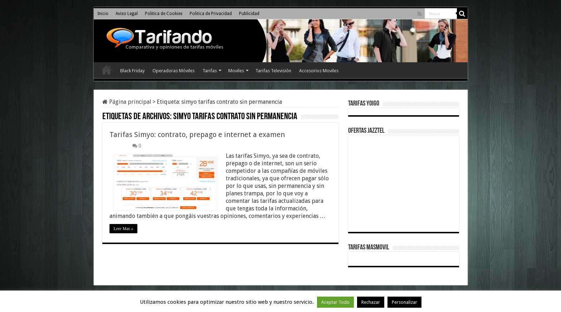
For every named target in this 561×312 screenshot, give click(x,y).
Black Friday (132, 70)
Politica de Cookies (163, 13)
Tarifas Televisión (273, 70)
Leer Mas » (123, 228)
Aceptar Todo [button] (335, 302)
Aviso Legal (127, 13)
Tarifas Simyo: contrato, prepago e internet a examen (197, 134)
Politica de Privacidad (211, 13)
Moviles (236, 70)
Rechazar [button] (370, 302)
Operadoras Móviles (173, 70)
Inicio (102, 13)
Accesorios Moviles (318, 70)
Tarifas (210, 70)
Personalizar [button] (404, 302)
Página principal (126, 101)
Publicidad (249, 13)
